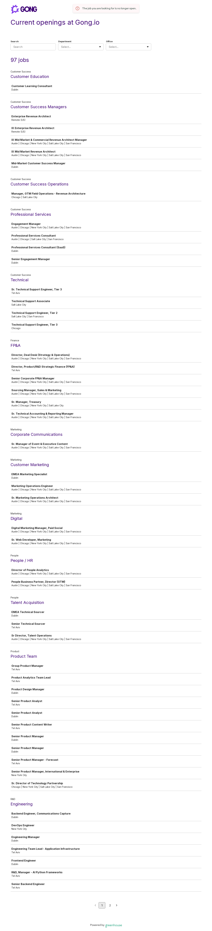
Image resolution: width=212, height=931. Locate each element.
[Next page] (116, 905)
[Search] (33, 47)
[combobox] (61, 47)
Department (64, 41)
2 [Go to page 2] (110, 905)
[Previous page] (95, 905)
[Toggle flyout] (100, 47)
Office (109, 41)
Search (15, 41)
